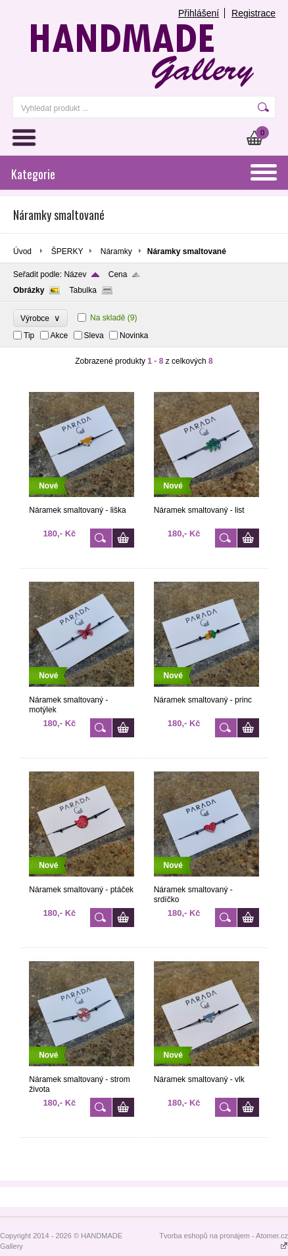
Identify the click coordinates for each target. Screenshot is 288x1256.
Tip (29, 335)
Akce (59, 335)
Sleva (94, 335)
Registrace (253, 13)
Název (75, 274)
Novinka (134, 335)
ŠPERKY (67, 251)
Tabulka (82, 290)
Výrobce (40, 318)
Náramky (116, 251)
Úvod (22, 251)
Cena (118, 274)
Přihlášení (198, 13)
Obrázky (28, 290)
